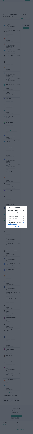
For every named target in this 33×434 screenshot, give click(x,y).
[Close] (26, 207)
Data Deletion (13, 226)
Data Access (16, 226)
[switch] (23, 216)
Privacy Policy (19, 226)
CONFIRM (12, 224)
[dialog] (16, 217)
